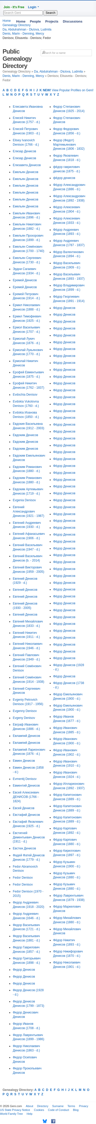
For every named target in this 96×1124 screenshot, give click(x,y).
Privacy (83, 1106)
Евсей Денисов (23, 808)
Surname (58, 1106)
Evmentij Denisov (25, 779)
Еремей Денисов (25, 280)
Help (30, 1113)
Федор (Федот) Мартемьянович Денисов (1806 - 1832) (69, 144)
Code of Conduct (58, 1109)
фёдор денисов (64, 178)
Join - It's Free (14, 7)
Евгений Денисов (25, 589)
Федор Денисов (24, 969)
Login (32, 7)
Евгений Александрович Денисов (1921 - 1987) (28, 511)
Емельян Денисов (25, 172)
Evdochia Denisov (25, 394)
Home (20, 21)
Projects (51, 21)
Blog (76, 1109)
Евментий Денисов (26, 785)
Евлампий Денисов (26, 736)
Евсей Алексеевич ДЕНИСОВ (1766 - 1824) (26, 797)
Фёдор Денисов (64, 308)
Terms (71, 1106)
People (35, 21)
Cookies (39, 1109)
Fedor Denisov (23, 877)
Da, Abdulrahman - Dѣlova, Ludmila (58, 71)
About (29, 1106)
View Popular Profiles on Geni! (68, 90)
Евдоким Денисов (25, 435)
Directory (42, 1106)
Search (50, 13)
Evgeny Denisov (24, 718)
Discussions (72, 21)
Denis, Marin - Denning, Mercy (23, 33)
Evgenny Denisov (25, 711)
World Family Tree (11, 1113)
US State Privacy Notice (15, 1109)
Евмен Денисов (24, 760)
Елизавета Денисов (27, 165)
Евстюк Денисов (24, 848)
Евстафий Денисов (26, 815)
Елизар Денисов (24, 151)
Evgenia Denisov (24, 500)
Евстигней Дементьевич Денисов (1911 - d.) (29, 837)
